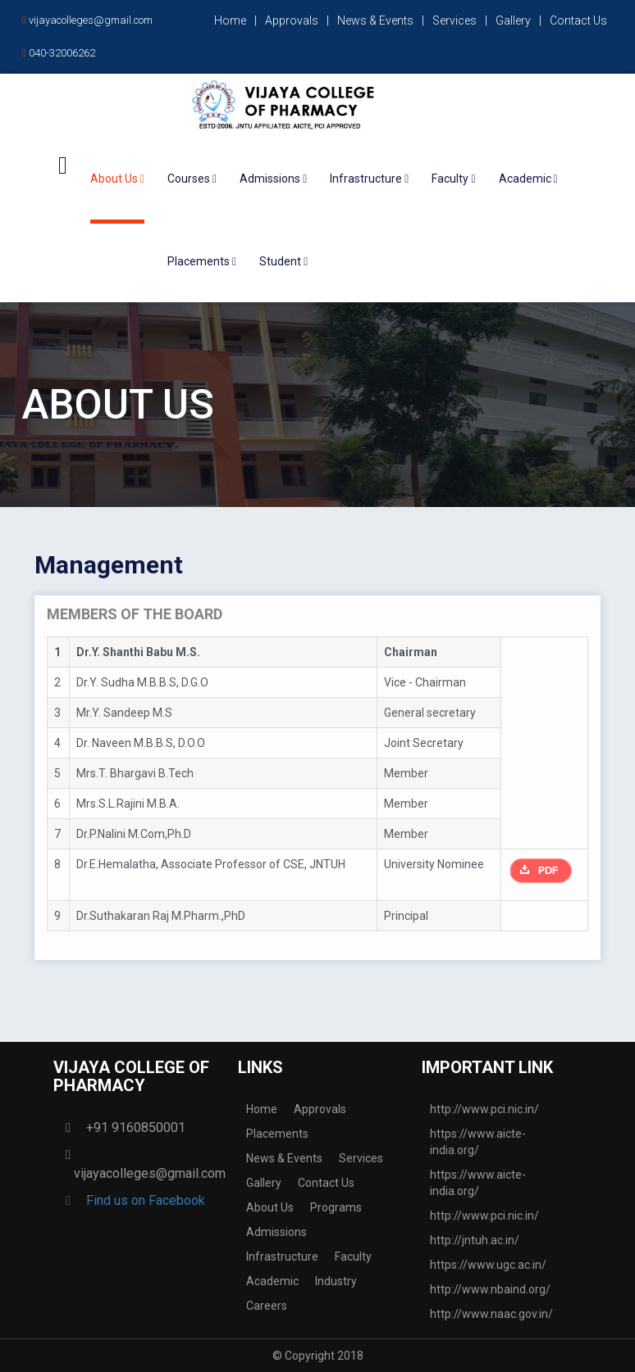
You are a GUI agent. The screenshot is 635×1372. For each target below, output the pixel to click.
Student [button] (283, 261)
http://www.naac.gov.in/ (491, 1313)
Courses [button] (192, 178)
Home (230, 20)
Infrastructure (282, 1256)
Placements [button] (201, 261)
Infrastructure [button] (369, 178)
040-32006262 (58, 53)
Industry (336, 1281)
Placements (277, 1133)
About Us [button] (117, 178)
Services (454, 20)
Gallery (513, 20)
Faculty (353, 1256)
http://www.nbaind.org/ (490, 1289)
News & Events (375, 20)
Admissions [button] (273, 178)
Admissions (276, 1231)
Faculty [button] (453, 178)
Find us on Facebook (139, 1200)
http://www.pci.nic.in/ (484, 1109)
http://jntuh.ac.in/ (474, 1240)
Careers (266, 1305)
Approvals (291, 20)
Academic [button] (528, 178)
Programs (336, 1207)
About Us (270, 1207)
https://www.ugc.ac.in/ (488, 1264)
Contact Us (578, 20)
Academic (272, 1281)
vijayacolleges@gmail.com (87, 20)
